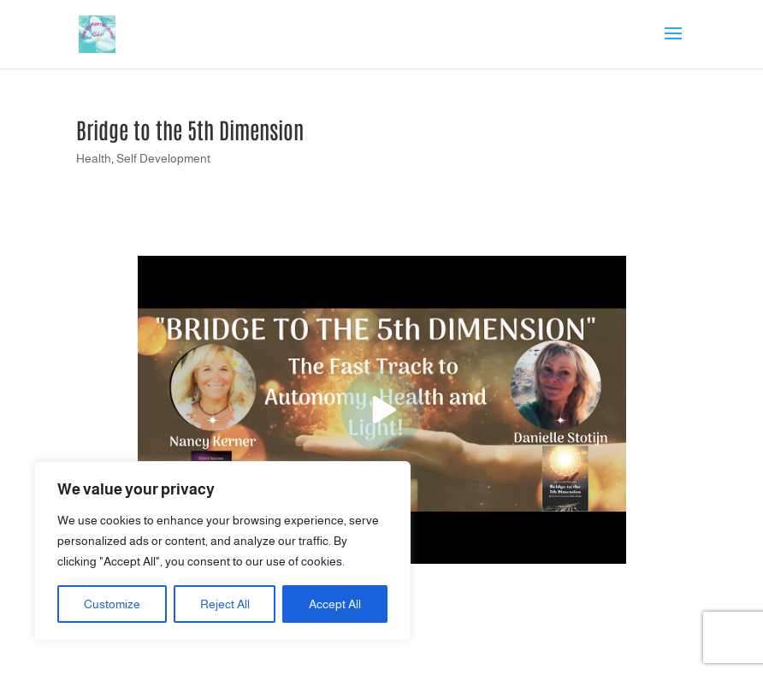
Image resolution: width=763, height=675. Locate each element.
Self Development (163, 158)
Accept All (335, 604)
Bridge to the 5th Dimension (190, 129)
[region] (222, 551)
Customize (112, 604)
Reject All (225, 604)
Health (93, 158)
